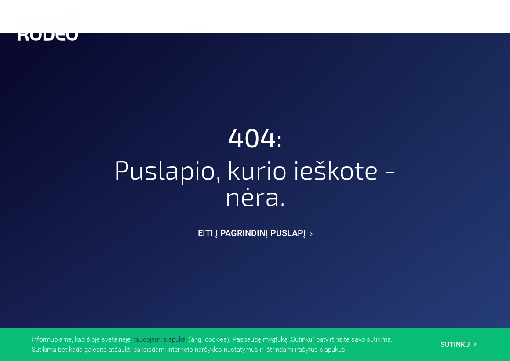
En (441, 22)
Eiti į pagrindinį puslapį (255, 233)
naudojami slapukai (159, 339)
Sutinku (459, 344)
